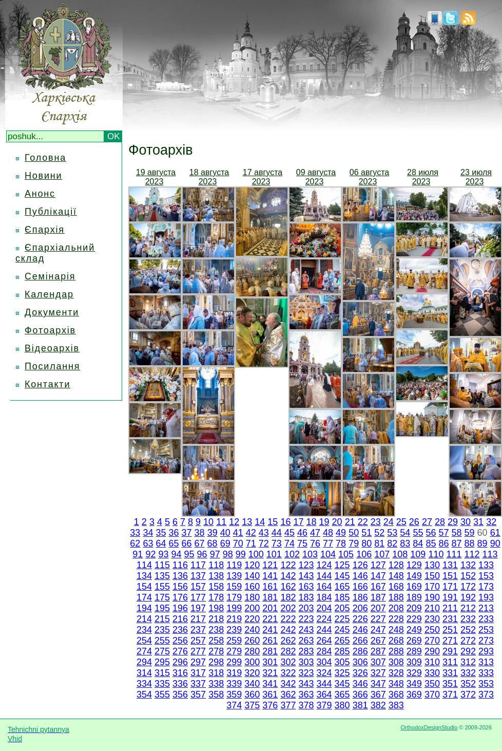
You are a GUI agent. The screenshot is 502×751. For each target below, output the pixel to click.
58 (457, 533)
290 (432, 651)
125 (342, 565)
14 (260, 522)
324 (324, 673)
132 (468, 565)
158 (216, 586)
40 (225, 533)
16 (285, 522)
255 (162, 640)
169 (414, 586)
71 (251, 543)
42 (251, 533)
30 (465, 522)
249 (414, 630)
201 (270, 608)
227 (378, 619)
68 (212, 543)
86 (443, 543)
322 (288, 673)
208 (396, 608)
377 (288, 705)
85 (431, 543)
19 (324, 522)
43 (264, 533)
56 (431, 533)
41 (238, 533)
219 (234, 619)
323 (306, 673)
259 (234, 640)
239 (234, 630)
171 (450, 586)
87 (457, 543)
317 (198, 673)
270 (432, 640)
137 (198, 576)
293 (486, 651)
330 (432, 673)
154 (144, 586)
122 (288, 565)
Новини (43, 176)
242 (288, 630)
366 (360, 694)
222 (288, 619)
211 (450, 608)
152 (468, 576)
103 (310, 554)
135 (162, 576)
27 (427, 522)
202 (288, 608)
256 (180, 640)
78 (341, 543)
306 (360, 662)
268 (396, 640)
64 (161, 543)
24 (388, 522)
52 (379, 533)
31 (478, 522)
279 (234, 651)
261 (270, 640)
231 (450, 619)
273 (486, 640)
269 (414, 640)
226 (360, 619)
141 (270, 576)
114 (144, 565)
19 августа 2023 (156, 177)
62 (135, 543)
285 (342, 651)
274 (144, 651)
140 (252, 576)
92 (150, 554)
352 (468, 684)
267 (378, 640)
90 (495, 543)
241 (270, 630)
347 (378, 684)
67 (200, 543)
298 (216, 662)
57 (443, 533)
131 (450, 565)
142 (288, 576)
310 (432, 662)
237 (198, 630)
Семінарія (50, 276)
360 (252, 694)
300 (252, 662)
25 (401, 522)
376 (270, 705)
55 (418, 533)
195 (162, 608)
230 (432, 619)
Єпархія (45, 229)
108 (400, 554)
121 (270, 565)
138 (216, 576)
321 (270, 673)
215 (162, 619)
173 (486, 586)
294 (144, 662)
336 (180, 684)
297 (198, 662)
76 (315, 543)
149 (414, 576)
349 (414, 684)
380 (342, 705)
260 (252, 640)
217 (198, 619)
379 (324, 705)
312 (468, 662)
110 (435, 554)
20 (337, 522)
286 (360, 651)
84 (418, 543)
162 (288, 586)
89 (482, 543)
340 (252, 684)
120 (252, 565)
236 (180, 630)
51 (366, 533)
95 (189, 554)
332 (468, 673)
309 (414, 662)
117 (198, 565)
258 (216, 640)
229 (414, 619)
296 (180, 662)
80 (366, 543)
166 (360, 586)
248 (396, 630)
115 (162, 565)
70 (238, 543)
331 (450, 673)
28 (440, 522)
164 (324, 586)
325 (342, 673)
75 (302, 543)
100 (256, 554)
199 (234, 608)
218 (216, 619)
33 (135, 533)
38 (200, 533)
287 (378, 651)
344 (324, 684)
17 (298, 522)
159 (234, 586)
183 (306, 597)
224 (324, 619)
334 (144, 684)
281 (270, 651)
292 (468, 651)
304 (324, 662)
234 (144, 630)
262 (288, 640)
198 (216, 608)
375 (252, 705)
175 (162, 597)
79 (354, 543)
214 (144, 619)
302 (288, 662)
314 (144, 673)
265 (342, 640)
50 (354, 533)
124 (324, 565)
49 (341, 533)
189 (414, 597)
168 (396, 586)
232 (468, 619)
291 (450, 651)
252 (468, 630)
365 (342, 694)
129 (414, 565)
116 (180, 565)
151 (450, 576)
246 (360, 630)
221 (270, 619)
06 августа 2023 (369, 177)
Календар (49, 294)
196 (180, 608)
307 (378, 662)
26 (414, 522)
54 (405, 533)
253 (486, 630)
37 (187, 533)
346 (360, 684)
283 (306, 651)
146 (360, 576)
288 (396, 651)
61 (495, 533)
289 (414, 651)
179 (234, 597)
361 (270, 694)
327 (378, 673)
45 (289, 533)
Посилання (52, 366)
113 (490, 554)
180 (252, 597)
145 (342, 576)
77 (328, 543)
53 (392, 533)
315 (162, 673)
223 (306, 619)
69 (225, 543)
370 (432, 694)
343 (306, 684)
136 (180, 576)
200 (252, 608)
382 (378, 705)
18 (311, 522)
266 (360, 640)
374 (234, 705)
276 (180, 651)
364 (324, 694)
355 (162, 694)
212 (468, 608)
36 (173, 533)
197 (198, 608)
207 (378, 608)
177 (198, 597)
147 (378, 576)
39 (212, 533)
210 (432, 608)
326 (360, 673)
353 (486, 684)
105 (346, 554)
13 (247, 522)
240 (252, 630)
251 (450, 630)
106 (364, 554)
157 (198, 586)
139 (234, 576)
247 (378, 630)
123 (306, 565)
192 (468, 597)
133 (486, 565)
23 (376, 522)
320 (252, 673)
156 (180, 586)
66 (187, 543)
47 (315, 533)
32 (491, 522)
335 (162, 684)
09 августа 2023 (316, 177)
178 (216, 597)
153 (486, 576)
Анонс (40, 194)
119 (234, 565)
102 (292, 554)
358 (216, 694)
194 (144, 608)
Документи (52, 312)
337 (198, 684)
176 (180, 597)
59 (470, 533)
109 (418, 554)
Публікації (51, 211)
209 (414, 608)
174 (144, 597)
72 (264, 543)
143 (306, 576)
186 (360, 597)
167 (378, 586)
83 (405, 543)
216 (180, 619)
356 (180, 694)
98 (228, 554)
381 (360, 705)
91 (137, 554)
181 (270, 597)
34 (148, 533)
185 (342, 597)
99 (241, 554)
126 (360, 565)
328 (396, 673)
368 (396, 694)
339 (234, 684)
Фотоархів (50, 330)
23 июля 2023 (476, 177)
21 (350, 522)
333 (486, 673)
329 (414, 673)
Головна (45, 158)
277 (198, 651)
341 (270, 684)
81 (379, 543)
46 (302, 533)
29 (453, 522)
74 (289, 543)
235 (162, 630)
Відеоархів (52, 348)
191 (450, 597)
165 (342, 586)
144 (324, 576)
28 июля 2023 (422, 177)
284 (324, 651)
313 (486, 662)
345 (342, 684)
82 (392, 543)
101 (274, 554)
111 (453, 554)
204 (324, 608)
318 (216, 673)
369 (414, 694)
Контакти (47, 384)
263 (306, 640)
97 (215, 554)
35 (161, 533)
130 (432, 565)
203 (306, 608)
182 (288, 597)
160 (252, 586)
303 (306, 662)
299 (234, 662)
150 (432, 576)
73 (277, 543)
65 (173, 543)
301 (270, 662)
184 (324, 597)
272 (468, 640)
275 (162, 651)
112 (472, 554)
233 (486, 619)
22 (363, 522)
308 (396, 662)
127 (378, 565)
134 (144, 576)
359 (234, 694)
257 (198, 640)
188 (396, 597)
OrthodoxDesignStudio (428, 727)
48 (328, 533)
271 (450, 640)
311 (450, 662)
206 (360, 608)
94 (176, 554)
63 (148, 543)
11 (221, 522)
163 (306, 586)
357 (198, 694)
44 (277, 533)
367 (378, 694)
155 (162, 586)
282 (288, 651)
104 (328, 554)
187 (378, 597)
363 (306, 694)
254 (144, 640)
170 (432, 586)
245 (342, 630)
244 (324, 630)
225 (342, 619)
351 (450, 684)
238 (216, 630)
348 (396, 684)
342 (288, 684)
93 (163, 554)
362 (288, 694)
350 (432, 684)
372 (468, 694)
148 (396, 576)
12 (234, 522)
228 (396, 619)
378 (306, 705)
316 (180, 673)
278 (216, 651)
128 (396, 565)
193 (486, 597)
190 (432, 597)
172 (468, 586)
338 (216, 684)
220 (252, 619)
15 (272, 522)
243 (306, 630)
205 (342, 608)
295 (162, 662)
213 (486, 608)
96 (202, 554)
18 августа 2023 (209, 177)
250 (432, 630)
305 (342, 662)
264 (324, 640)
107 (382, 554)
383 (396, 705)
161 (270, 586)
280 (252, 651)
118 (216, 565)
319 (234, 673)
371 (450, 694)
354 (144, 694)
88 (470, 543)
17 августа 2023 (262, 177)
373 (486, 694)
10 (208, 522)
